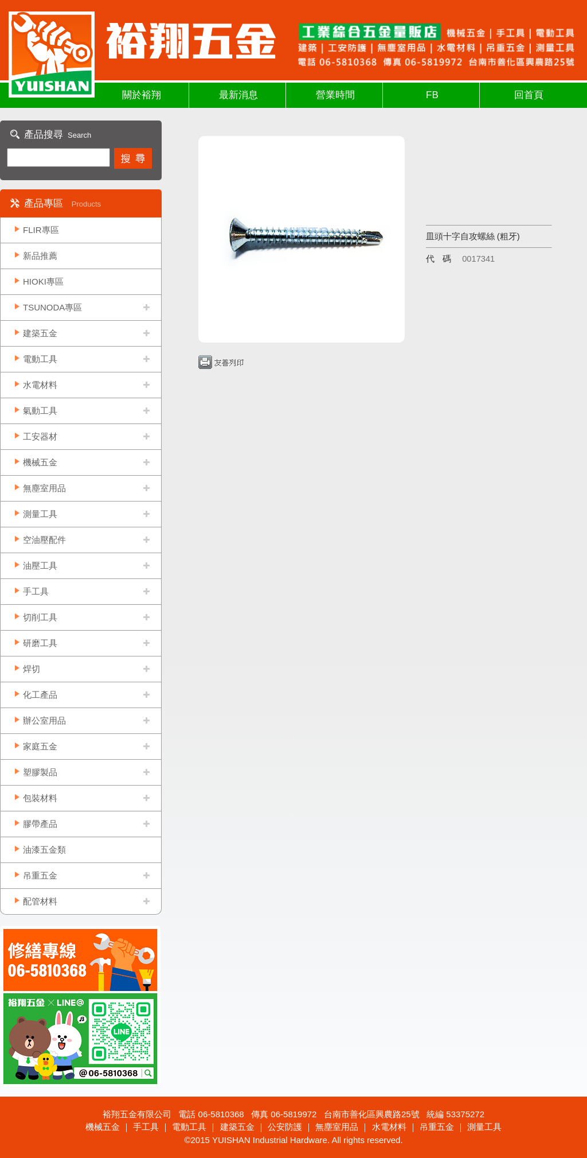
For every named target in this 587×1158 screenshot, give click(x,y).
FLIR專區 (41, 230)
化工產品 (40, 695)
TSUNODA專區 (52, 307)
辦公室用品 (44, 720)
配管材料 (40, 901)
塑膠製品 (40, 772)
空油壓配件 (44, 540)
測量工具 (40, 514)
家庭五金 (40, 746)
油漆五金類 (44, 849)
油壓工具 (40, 565)
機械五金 (40, 462)
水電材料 (40, 385)
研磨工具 (40, 643)
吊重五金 (40, 875)
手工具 (36, 591)
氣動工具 (40, 410)
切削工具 (40, 617)
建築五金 (40, 333)
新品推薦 (40, 256)
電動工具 (40, 359)
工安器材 (40, 436)
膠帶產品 (40, 824)
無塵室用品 (44, 488)
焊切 (31, 669)
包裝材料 (40, 798)
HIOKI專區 (43, 281)
